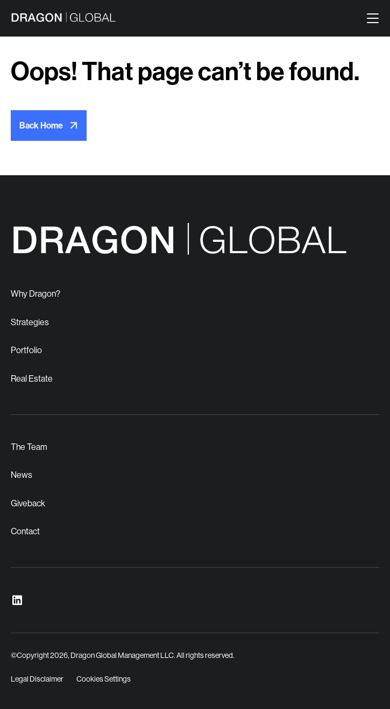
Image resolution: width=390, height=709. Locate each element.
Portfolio (26, 350)
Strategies (30, 322)
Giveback (28, 503)
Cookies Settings (103, 679)
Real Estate (32, 379)
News (21, 475)
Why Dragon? (35, 294)
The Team (29, 447)
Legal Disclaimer (37, 679)
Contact (25, 531)
